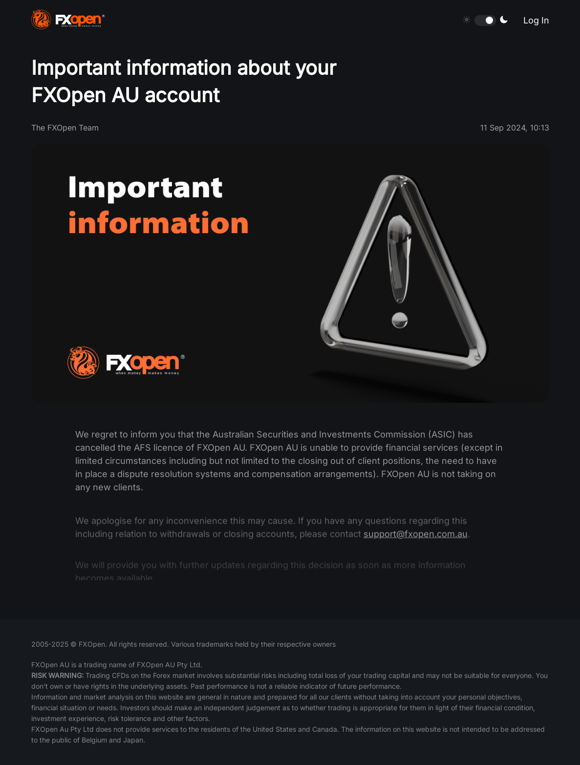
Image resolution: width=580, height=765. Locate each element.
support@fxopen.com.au (416, 545)
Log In (536, 20)
